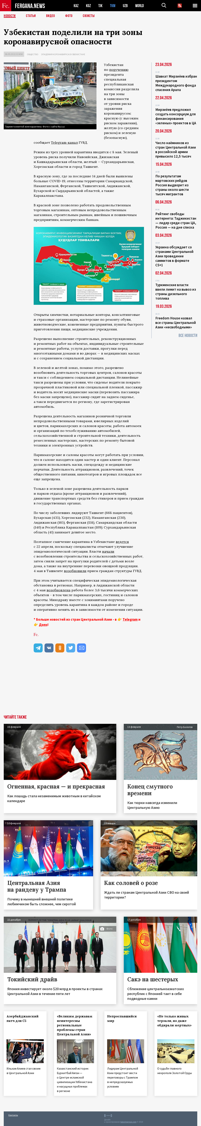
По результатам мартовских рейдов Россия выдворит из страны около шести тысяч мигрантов (172, 185)
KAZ (76, 5)
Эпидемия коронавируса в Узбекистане (63, 54)
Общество (32, 54)
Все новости (188, 335)
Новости (10, 16)
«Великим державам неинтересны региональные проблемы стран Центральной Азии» (74, 1025)
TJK (100, 5)
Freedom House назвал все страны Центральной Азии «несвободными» (175, 322)
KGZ (88, 5)
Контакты (13, 1115)
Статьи (31, 16)
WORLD (139, 5)
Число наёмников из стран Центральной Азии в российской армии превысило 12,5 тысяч (175, 149)
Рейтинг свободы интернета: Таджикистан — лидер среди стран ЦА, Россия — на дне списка (175, 220)
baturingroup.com (128, 1122)
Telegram (130, 619)
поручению (118, 69)
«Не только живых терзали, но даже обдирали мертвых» (174, 1020)
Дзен (43, 624)
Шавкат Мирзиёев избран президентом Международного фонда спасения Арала (176, 83)
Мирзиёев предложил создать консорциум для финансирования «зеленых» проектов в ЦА (175, 116)
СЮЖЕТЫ (89, 16)
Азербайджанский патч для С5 (23, 1018)
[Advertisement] (100, 687)
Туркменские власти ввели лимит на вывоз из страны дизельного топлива (175, 292)
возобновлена (58, 590)
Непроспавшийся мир (122, 1018)
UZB (125, 5)
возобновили (75, 571)
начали (108, 551)
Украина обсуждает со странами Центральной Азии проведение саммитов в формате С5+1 (174, 256)
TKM (112, 5)
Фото (69, 16)
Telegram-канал (64, 142)
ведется (122, 542)
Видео (50, 16)
